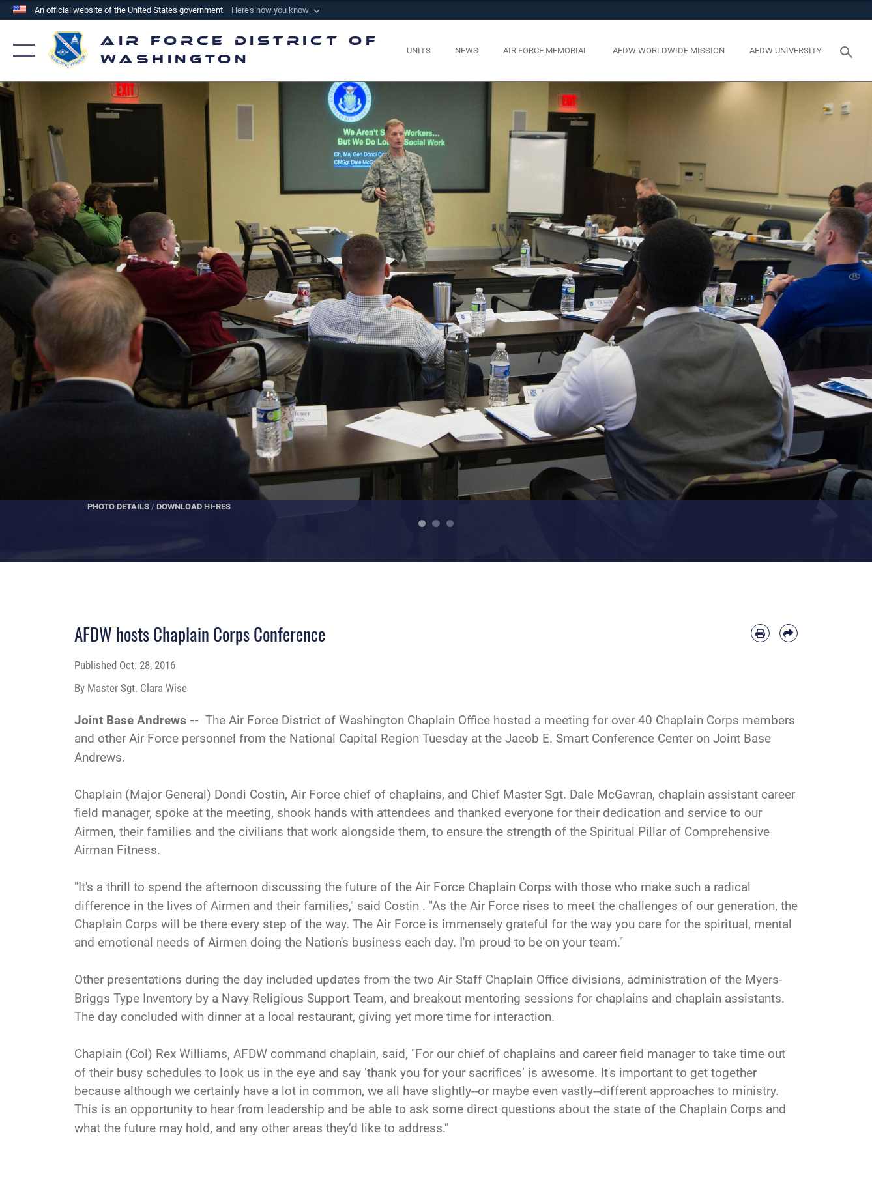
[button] (277, 10)
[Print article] (760, 633)
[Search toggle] (848, 50)
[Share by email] (788, 633)
